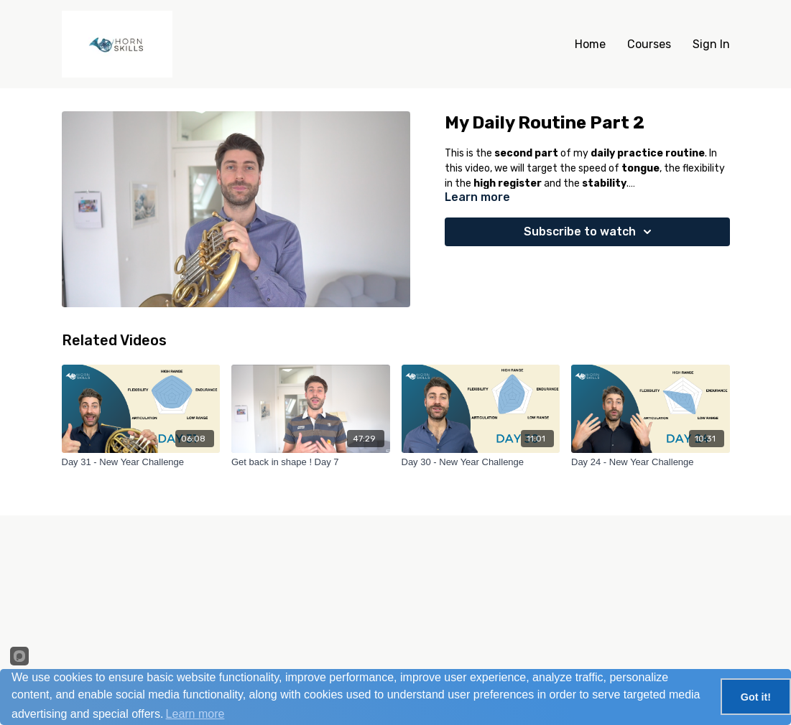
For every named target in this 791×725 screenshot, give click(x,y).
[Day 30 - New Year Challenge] (481, 462)
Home (590, 44)
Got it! (756, 697)
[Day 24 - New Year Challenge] (650, 462)
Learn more (195, 714)
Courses (649, 44)
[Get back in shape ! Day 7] (310, 462)
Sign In (711, 44)
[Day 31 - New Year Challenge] (141, 462)
